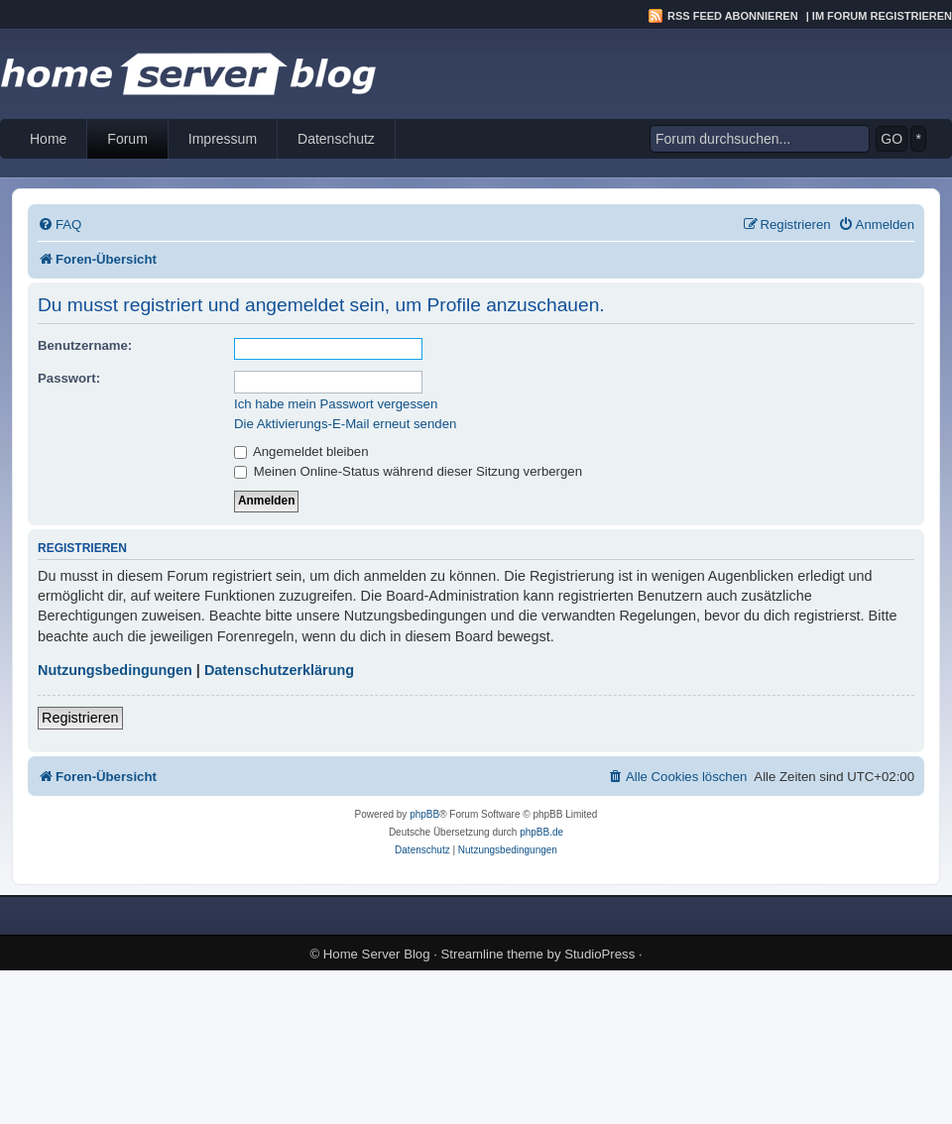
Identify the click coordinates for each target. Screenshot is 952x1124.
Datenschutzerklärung (279, 670)
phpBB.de (541, 832)
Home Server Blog (376, 954)
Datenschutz (336, 139)
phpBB (424, 814)
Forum (127, 139)
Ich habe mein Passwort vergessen (335, 403)
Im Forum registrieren (882, 16)
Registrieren (80, 718)
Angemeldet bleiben (301, 451)
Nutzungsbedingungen (115, 670)
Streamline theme (492, 954)
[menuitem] (59, 224)
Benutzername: (85, 345)
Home (48, 139)
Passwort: (69, 378)
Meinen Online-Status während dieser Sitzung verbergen (408, 471)
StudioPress (599, 954)
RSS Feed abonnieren (732, 16)
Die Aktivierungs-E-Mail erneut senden (345, 423)
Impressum (222, 139)
